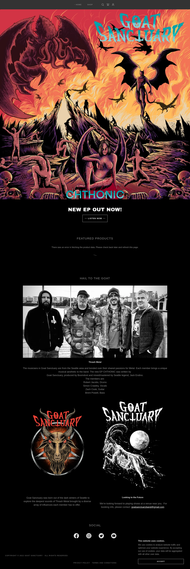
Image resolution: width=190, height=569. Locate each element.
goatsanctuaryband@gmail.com (147, 507)
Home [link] (79, 5)
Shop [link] (90, 5)
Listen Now (95, 218)
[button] (113, 4)
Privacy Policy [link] (82, 563)
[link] (108, 4)
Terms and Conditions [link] (104, 563)
